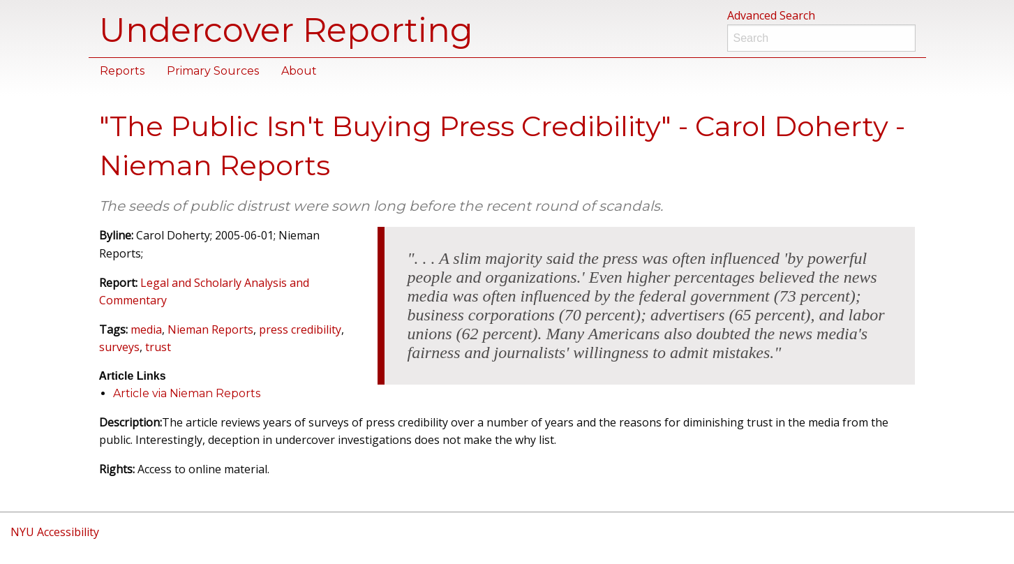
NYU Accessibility (54, 532)
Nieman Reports (210, 329)
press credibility (300, 329)
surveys (119, 347)
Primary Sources (213, 70)
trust (158, 347)
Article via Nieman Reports (186, 393)
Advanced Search (771, 15)
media (146, 329)
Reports (122, 70)
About (299, 70)
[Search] (821, 38)
